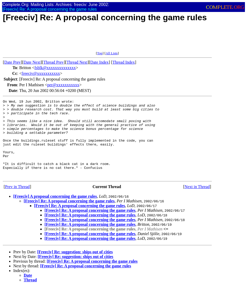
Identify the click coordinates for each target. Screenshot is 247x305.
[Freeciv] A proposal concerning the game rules (55, 212)
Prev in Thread (17, 202)
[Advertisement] (97, 39)
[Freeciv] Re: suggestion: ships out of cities (75, 267)
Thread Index (123, 62)
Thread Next (77, 62)
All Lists (112, 53)
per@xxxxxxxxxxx (63, 85)
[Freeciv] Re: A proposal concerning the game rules (69, 216)
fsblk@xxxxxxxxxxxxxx (55, 67)
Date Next (32, 62)
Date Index (99, 62)
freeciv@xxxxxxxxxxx (41, 73)
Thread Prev (53, 62)
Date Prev (12, 62)
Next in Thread (197, 202)
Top (100, 53)
